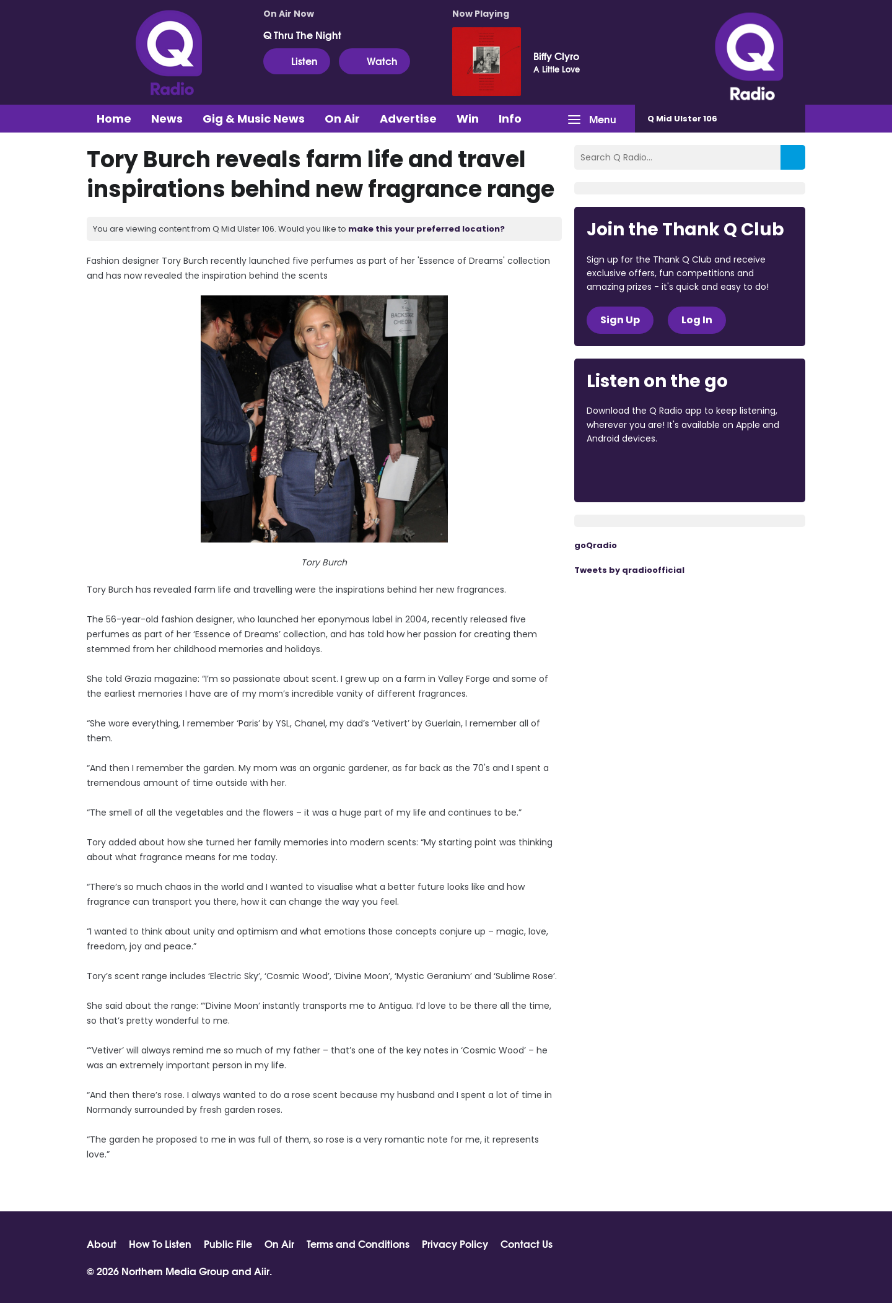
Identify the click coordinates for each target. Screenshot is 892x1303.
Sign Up (620, 320)
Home (114, 118)
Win (468, 118)
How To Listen (160, 1243)
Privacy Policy (455, 1243)
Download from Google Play (738, 472)
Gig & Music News (254, 118)
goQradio (595, 545)
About (101, 1243)
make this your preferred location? (426, 229)
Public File (228, 1243)
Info (510, 118)
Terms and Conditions (358, 1243)
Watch (374, 61)
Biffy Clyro (556, 55)
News (167, 118)
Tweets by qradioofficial (629, 570)
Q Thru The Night (302, 34)
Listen (297, 61)
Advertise (408, 118)
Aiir (261, 1270)
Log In (696, 320)
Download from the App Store (635, 472)
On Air (342, 118)
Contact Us (527, 1243)
